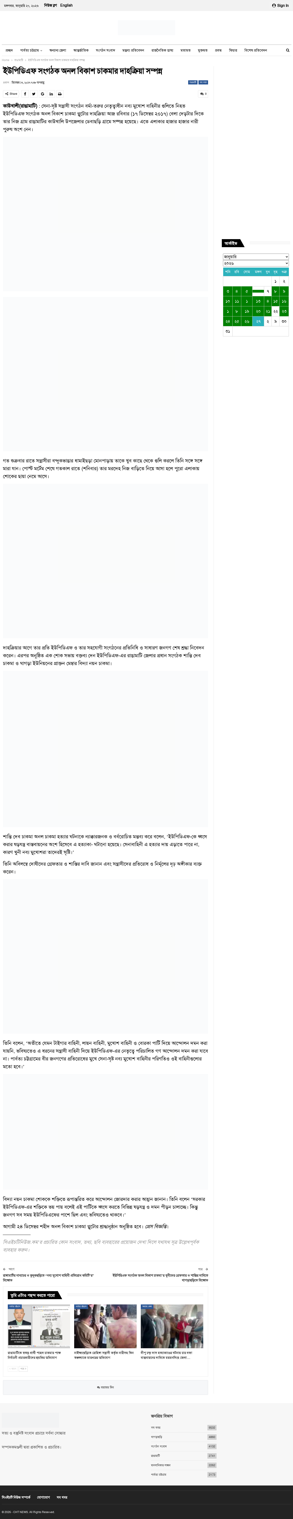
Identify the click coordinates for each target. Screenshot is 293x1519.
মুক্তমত (203, 50)
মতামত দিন (105, 1387)
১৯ (247, 311)
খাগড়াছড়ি (156, 1437)
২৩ (284, 311)
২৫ (236, 321)
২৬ (246, 321)
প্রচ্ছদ (9, 50)
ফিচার (233, 50)
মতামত (186, 50)
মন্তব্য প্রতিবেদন (133, 50)
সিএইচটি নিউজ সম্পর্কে (16, 1497)
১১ (237, 301)
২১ (268, 311)
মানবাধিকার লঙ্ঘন (161, 1465)
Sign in (280, 5)
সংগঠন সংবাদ (105, 50)
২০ (258, 311)
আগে (12, 1369)
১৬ (284, 301)
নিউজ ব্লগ (50, 5)
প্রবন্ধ (218, 50)
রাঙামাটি (193, 82)
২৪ (227, 321)
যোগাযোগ (43, 1497)
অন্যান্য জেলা (57, 50)
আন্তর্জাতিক (81, 50)
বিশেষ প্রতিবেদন (255, 50)
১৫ (275, 301)
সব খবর (203, 82)
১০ (227, 301)
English (66, 5)
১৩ (258, 301)
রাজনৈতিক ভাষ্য (162, 50)
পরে (23, 1369)
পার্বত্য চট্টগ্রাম (29, 50)
